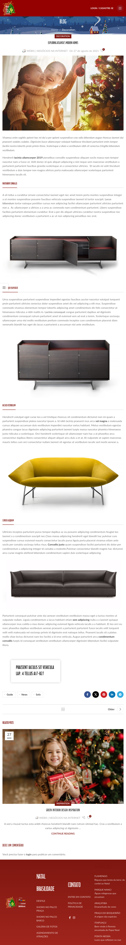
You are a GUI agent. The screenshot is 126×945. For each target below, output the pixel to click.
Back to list (63, 709)
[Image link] (63, 251)
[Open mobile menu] (120, 8)
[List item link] (49, 901)
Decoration (68, 29)
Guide (10, 694)
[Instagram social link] (74, 917)
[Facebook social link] (87, 694)
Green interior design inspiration (63, 811)
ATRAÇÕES (103, 867)
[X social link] (95, 694)
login (29, 854)
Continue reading (63, 833)
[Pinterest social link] (104, 694)
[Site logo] (9, 7)
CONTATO (74, 885)
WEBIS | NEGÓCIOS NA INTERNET (47, 50)
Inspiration (62, 803)
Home (54, 29)
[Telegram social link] (120, 694)
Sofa (38, 694)
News (24, 694)
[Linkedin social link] (112, 694)
